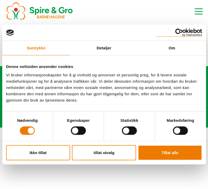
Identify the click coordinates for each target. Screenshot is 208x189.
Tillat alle (169, 152)
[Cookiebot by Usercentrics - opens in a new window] (179, 33)
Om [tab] (172, 48)
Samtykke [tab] (36, 48)
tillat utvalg (104, 152)
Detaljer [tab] (104, 48)
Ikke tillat (38, 152)
